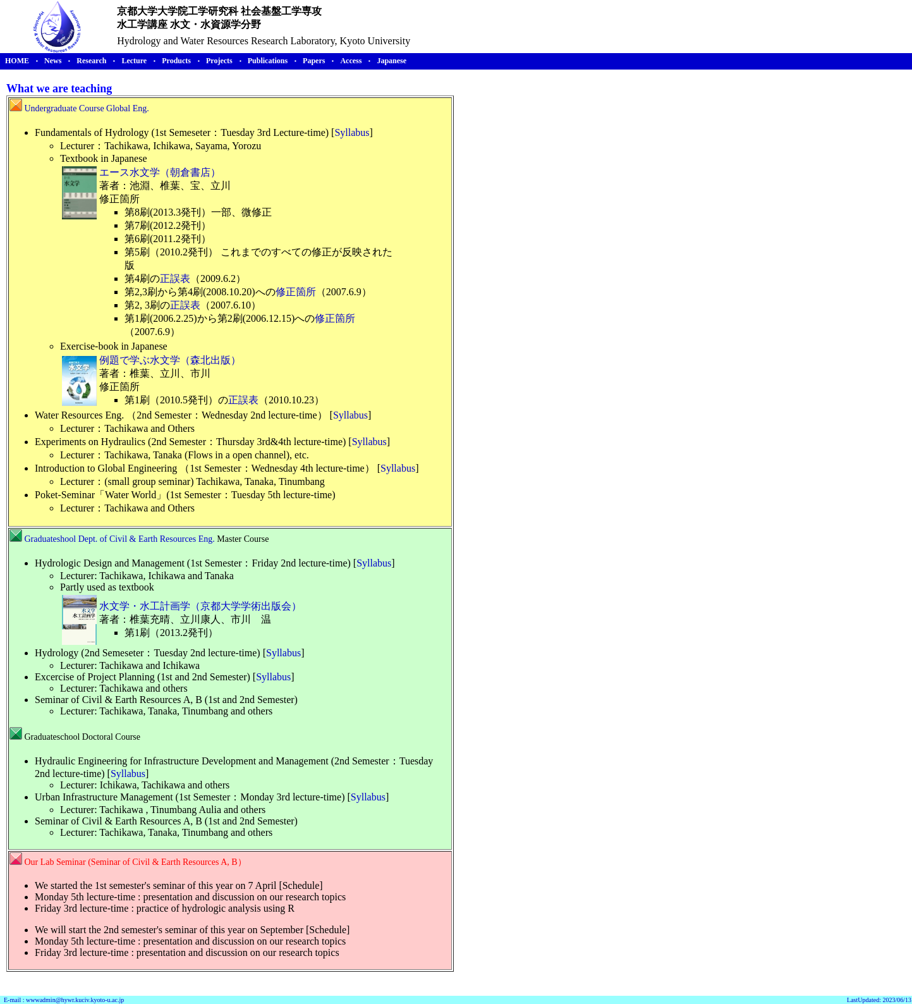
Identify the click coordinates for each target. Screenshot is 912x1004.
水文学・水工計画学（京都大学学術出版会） (200, 606)
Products (176, 60)
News (52, 60)
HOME (17, 60)
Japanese (391, 60)
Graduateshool (50, 539)
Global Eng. (127, 108)
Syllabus (351, 132)
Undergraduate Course (64, 108)
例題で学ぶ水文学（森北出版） (170, 360)
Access (351, 60)
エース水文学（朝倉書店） (160, 172)
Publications (268, 60)
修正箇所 (296, 291)
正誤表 (175, 278)
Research (91, 60)
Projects (219, 60)
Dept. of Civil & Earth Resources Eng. (147, 539)
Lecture (134, 60)
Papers (314, 60)
